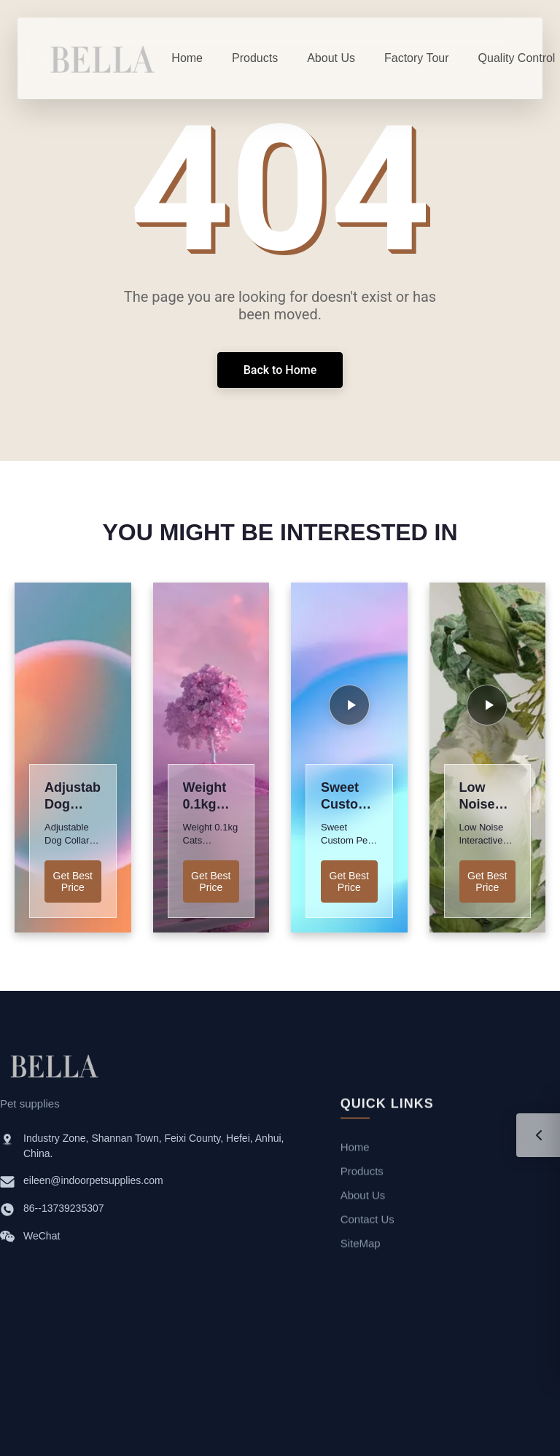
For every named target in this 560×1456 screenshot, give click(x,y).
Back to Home (280, 370)
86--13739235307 (63, 1209)
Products (362, 1174)
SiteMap (361, 1246)
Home (355, 1150)
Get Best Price (73, 881)
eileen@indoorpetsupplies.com (93, 1182)
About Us (363, 1198)
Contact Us (367, 1222)
